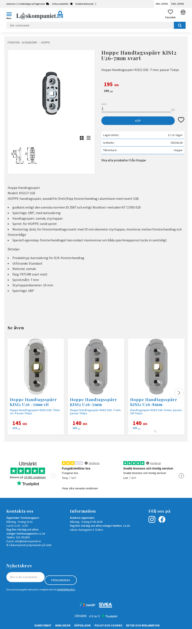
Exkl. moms (177, 3)
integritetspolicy (66, 589)
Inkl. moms (162, 3)
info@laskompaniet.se (28, 541)
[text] (143, 85)
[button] (10, 15)
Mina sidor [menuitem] (62, 625)
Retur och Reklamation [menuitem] (143, 625)
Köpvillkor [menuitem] (82, 625)
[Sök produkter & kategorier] (96, 25)
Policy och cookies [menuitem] (108, 625)
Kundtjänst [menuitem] (43, 625)
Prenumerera (60, 580)
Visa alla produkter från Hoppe (123, 160)
